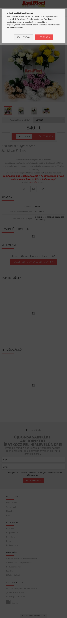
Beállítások (23, 37)
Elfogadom (43, 37)
